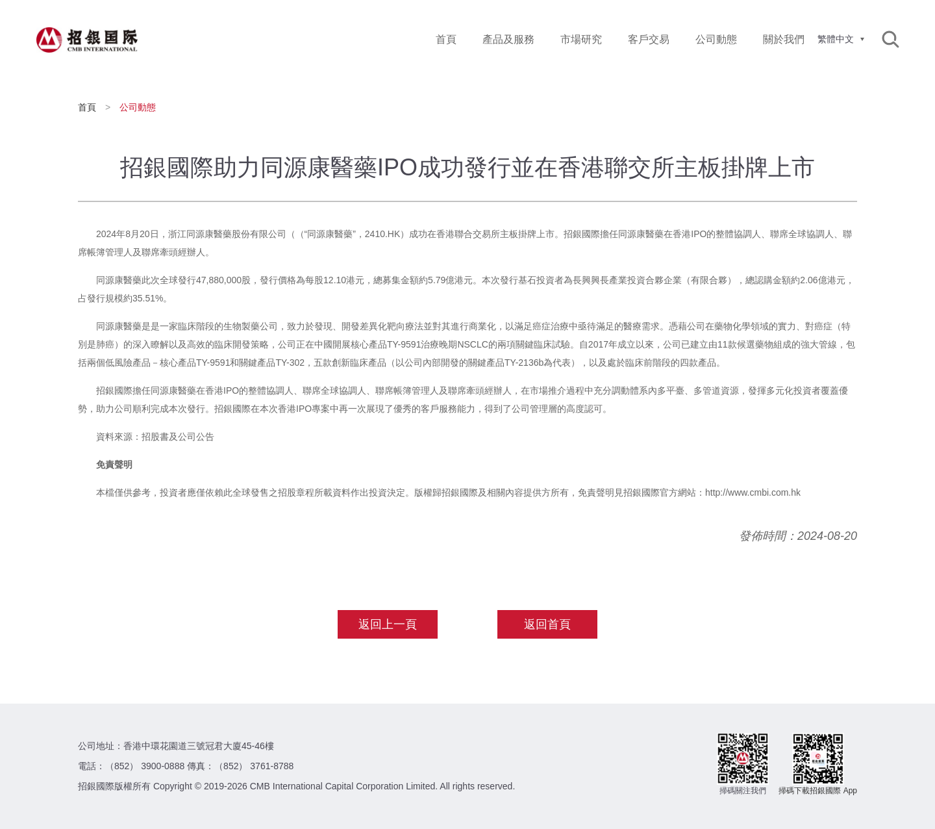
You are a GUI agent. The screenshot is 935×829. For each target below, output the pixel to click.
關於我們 (783, 39)
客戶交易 (648, 39)
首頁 (446, 39)
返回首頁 (547, 624)
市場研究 (581, 39)
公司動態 (716, 39)
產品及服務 (508, 39)
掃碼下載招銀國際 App (818, 790)
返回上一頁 (387, 624)
